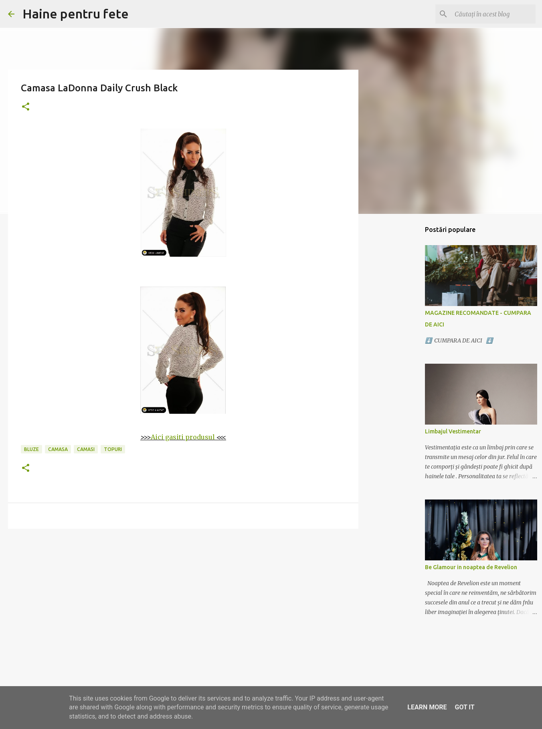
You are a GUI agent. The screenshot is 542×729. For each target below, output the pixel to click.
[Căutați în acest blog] (493, 14)
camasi (86, 449)
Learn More (427, 707)
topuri (113, 449)
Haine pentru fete (75, 13)
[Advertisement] (183, 597)
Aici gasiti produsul (183, 437)
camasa (58, 449)
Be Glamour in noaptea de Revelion (471, 567)
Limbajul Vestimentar (453, 431)
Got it (464, 707)
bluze (31, 449)
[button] (25, 107)
